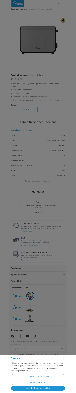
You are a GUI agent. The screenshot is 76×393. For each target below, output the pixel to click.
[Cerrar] (64, 358)
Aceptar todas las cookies (38, 388)
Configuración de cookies (38, 377)
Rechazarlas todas (38, 382)
